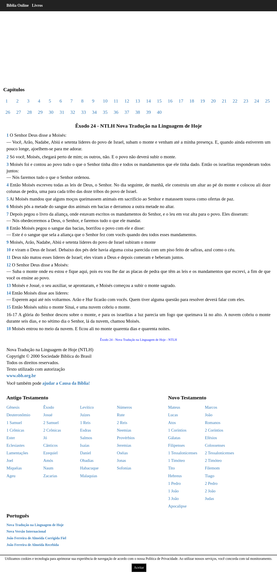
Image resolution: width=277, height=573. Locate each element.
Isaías (84, 445)
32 (72, 112)
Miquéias (14, 468)
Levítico (87, 407)
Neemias (124, 430)
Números (124, 407)
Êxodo (48, 407)
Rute (121, 415)
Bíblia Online (17, 5)
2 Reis (122, 422)
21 (224, 101)
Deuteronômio (18, 415)
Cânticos (50, 445)
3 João (173, 498)
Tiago (209, 476)
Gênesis (12, 407)
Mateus (174, 407)
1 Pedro (174, 483)
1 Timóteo (176, 460)
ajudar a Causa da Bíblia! (66, 383)
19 (202, 101)
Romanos (213, 422)
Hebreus (175, 476)
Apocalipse (177, 506)
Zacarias (50, 476)
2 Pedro (211, 483)
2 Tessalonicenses (219, 453)
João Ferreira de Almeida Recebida (32, 545)
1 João (173, 491)
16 (170, 101)
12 (126, 101)
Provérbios (126, 437)
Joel (9, 460)
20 (213, 101)
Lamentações (17, 453)
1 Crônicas (15, 430)
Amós (48, 460)
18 (191, 101)
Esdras (85, 430)
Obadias (86, 460)
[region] (138, 45)
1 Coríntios (177, 430)
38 (137, 112)
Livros (37, 5)
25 (267, 101)
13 (137, 101)
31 (62, 112)
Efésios (211, 437)
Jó (45, 437)
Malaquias (88, 476)
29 (40, 112)
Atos (172, 422)
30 (51, 112)
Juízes (85, 415)
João (209, 415)
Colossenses (215, 445)
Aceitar (139, 567)
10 (105, 101)
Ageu (10, 476)
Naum (48, 468)
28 (29, 112)
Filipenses (176, 445)
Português (17, 516)
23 (245, 101)
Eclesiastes (15, 445)
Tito (171, 468)
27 (18, 112)
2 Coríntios (214, 430)
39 (148, 112)
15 (159, 101)
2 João (210, 491)
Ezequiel (50, 453)
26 (7, 112)
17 (181, 101)
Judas (209, 498)
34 (94, 112)
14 (148, 101)
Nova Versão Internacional (26, 531)
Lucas (173, 415)
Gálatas (174, 437)
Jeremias (124, 445)
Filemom (212, 468)
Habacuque (89, 468)
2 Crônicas (52, 430)
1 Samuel (14, 422)
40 (159, 112)
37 (126, 112)
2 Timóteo (213, 460)
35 (105, 112)
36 (116, 112)
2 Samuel (51, 422)
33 (83, 112)
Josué (47, 415)
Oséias (122, 453)
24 (256, 101)
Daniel (85, 453)
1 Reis (85, 422)
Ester (10, 437)
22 (235, 101)
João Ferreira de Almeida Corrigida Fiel (36, 538)
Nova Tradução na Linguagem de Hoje (35, 525)
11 (116, 101)
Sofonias (124, 468)
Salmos (86, 437)
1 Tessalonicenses (182, 453)
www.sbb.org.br (21, 375)
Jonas (121, 460)
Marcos (211, 407)
